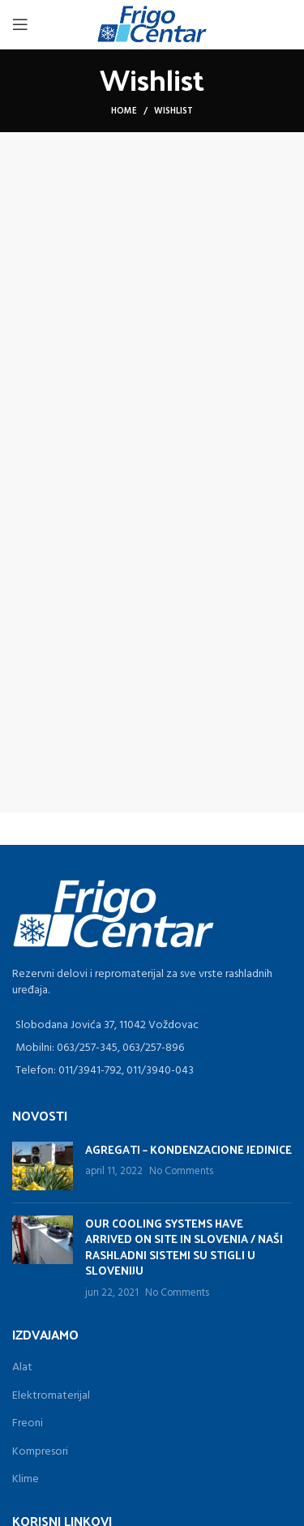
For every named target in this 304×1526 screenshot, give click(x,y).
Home (124, 111)
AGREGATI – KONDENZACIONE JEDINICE (188, 1149)
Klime (25, 1479)
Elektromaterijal (51, 1396)
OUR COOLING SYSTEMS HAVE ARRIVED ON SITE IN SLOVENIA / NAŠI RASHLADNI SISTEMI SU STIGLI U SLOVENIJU (184, 1247)
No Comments (181, 1172)
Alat (22, 1367)
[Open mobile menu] (20, 24)
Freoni (27, 1423)
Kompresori (40, 1451)
